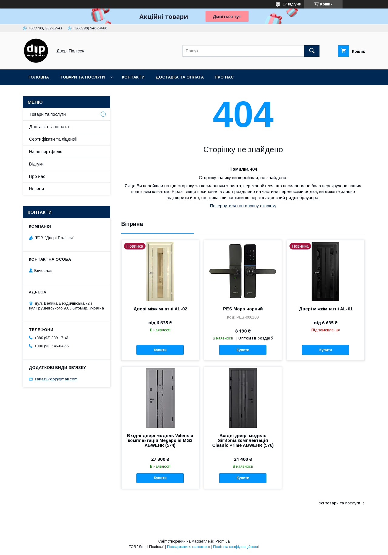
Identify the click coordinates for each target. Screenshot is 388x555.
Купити (160, 350)
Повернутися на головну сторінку (243, 205)
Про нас (224, 77)
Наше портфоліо (45, 151)
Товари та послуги (82, 77)
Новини (36, 188)
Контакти (133, 77)
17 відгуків (292, 4)
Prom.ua (223, 541)
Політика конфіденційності (236, 547)
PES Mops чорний (243, 308)
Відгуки (36, 164)
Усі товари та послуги (339, 503)
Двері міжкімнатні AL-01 (326, 308)
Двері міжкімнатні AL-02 (160, 308)
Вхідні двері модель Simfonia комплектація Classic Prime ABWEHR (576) (243, 440)
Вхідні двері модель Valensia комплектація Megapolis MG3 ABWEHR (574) (160, 440)
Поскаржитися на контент (188, 547)
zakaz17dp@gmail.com (56, 379)
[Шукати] (311, 51)
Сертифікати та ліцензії (53, 139)
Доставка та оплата (180, 77)
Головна (38, 77)
